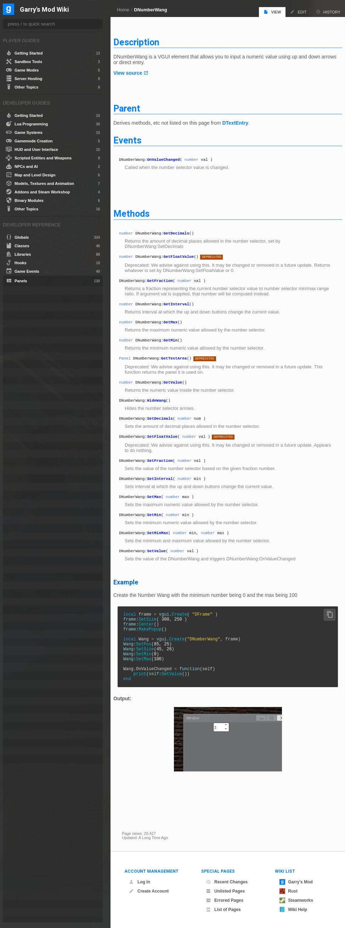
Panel (133, 363)
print (148, 704)
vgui (173, 631)
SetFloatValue (170, 446)
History (328, 12)
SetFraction (168, 471)
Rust (288, 891)
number (200, 157)
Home (123, 9)
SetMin (162, 528)
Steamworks (296, 900)
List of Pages (223, 909)
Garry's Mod (296, 882)
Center (154, 643)
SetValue (164, 567)
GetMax (179, 325)
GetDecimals (185, 232)
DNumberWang (150, 9)
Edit (298, 12)
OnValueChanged (171, 157)
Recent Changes (227, 882)
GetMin (179, 344)
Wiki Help (293, 909)
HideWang (164, 408)
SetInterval (168, 490)
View (272, 12)
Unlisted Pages (225, 891)
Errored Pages (224, 900)
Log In (139, 882)
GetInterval (185, 306)
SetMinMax (165, 547)
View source (136, 70)
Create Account (149, 891)
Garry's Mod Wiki (44, 10)
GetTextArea (183, 363)
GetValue (181, 388)
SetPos (152, 667)
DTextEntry (244, 120)
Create (188, 631)
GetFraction (168, 281)
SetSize (156, 637)
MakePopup (158, 649)
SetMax (162, 509)
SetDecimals (168, 427)
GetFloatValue (187, 256)
